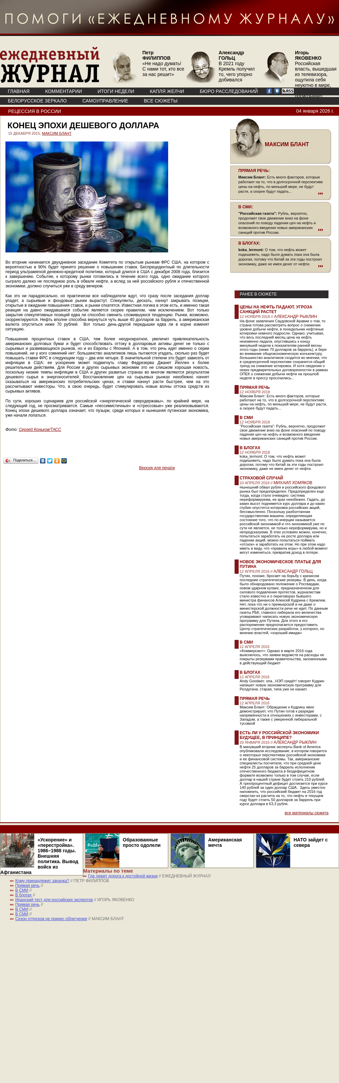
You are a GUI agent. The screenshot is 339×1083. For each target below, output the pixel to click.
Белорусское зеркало (37, 100)
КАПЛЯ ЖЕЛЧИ (167, 91)
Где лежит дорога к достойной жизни (123, 876)
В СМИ (246, 417)
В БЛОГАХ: (249, 243)
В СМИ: (245, 207)
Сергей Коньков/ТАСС (40, 429)
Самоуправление (105, 100)
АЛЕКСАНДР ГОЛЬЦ (293, 571)
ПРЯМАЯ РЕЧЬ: (254, 170)
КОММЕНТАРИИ (63, 91)
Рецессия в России (34, 111)
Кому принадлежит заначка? (42, 880)
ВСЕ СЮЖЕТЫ (160, 100)
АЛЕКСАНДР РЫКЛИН (295, 316)
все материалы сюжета (306, 813)
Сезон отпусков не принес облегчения (51, 918)
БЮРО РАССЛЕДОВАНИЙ (229, 91)
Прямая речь (255, 387)
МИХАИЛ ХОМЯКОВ (293, 482)
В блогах (250, 447)
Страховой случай (261, 478)
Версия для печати (157, 468)
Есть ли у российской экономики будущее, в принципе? (279, 735)
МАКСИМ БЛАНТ (57, 133)
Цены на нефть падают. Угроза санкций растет (276, 309)
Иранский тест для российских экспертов (54, 899)
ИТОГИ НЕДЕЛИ (116, 91)
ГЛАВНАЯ (18, 91)
